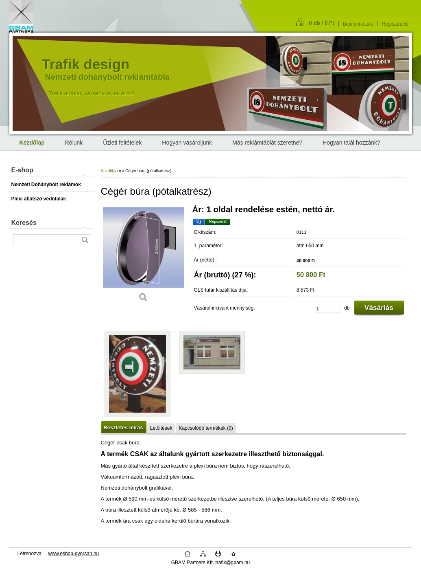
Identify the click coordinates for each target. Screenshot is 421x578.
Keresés (24, 222)
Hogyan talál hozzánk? (351, 142)
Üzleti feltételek (122, 142)
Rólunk (74, 142)
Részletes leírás (123, 427)
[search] (85, 240)
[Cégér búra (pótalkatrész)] (143, 256)
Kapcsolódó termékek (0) (206, 428)
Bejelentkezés (358, 24)
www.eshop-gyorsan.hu (73, 553)
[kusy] (327, 308)
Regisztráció (395, 24)
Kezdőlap (109, 171)
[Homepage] (32, 142)
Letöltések (161, 428)
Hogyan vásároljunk (187, 142)
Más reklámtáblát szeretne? (267, 142)
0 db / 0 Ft (321, 23)
